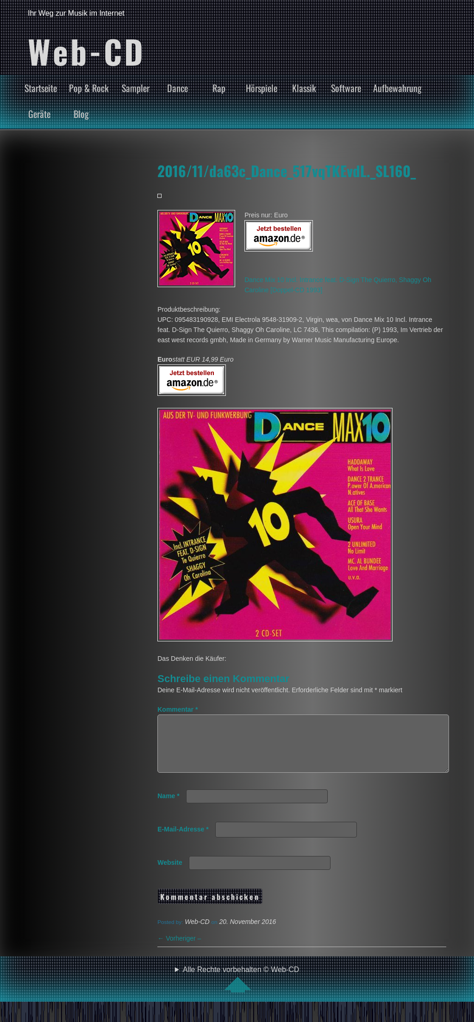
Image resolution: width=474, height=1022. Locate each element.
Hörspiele (261, 88)
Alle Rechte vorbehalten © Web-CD (241, 990)
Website (169, 873)
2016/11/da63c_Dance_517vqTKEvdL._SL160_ (286, 170)
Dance (177, 88)
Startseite (41, 88)
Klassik (304, 88)
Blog (81, 114)
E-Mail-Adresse (183, 840)
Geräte (39, 114)
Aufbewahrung (397, 88)
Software (346, 88)
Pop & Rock (89, 88)
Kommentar (177, 709)
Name (168, 807)
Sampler (136, 88)
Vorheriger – (179, 949)
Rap (218, 88)
